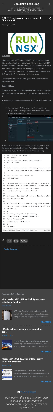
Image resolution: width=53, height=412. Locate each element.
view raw (47, 230)
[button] (49, 19)
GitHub (34, 230)
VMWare (24, 241)
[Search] (49, 4)
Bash (9, 241)
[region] (26, 191)
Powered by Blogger (26, 392)
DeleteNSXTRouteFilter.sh (12, 230)
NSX (16, 241)
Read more (46, 322)
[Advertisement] (26, 268)
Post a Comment (10, 249)
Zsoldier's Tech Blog (26, 4)
